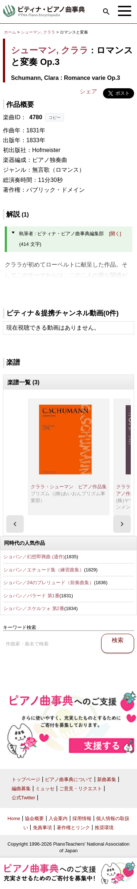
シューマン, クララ (38, 32)
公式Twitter (23, 797)
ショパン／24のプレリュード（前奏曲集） (48, 582)
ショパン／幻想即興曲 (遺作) (34, 556)
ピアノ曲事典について (68, 779)
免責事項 (42, 827)
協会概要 (34, 818)
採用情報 (81, 818)
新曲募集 (106, 779)
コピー (55, 117)
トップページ (26, 779)
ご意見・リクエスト (80, 788)
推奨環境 (104, 827)
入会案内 (58, 818)
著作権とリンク (73, 827)
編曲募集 (21, 788)
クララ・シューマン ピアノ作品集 (69, 486)
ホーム (10, 32)
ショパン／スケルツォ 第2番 (33, 608)
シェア (88, 91)
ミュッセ (44, 788)
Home (14, 818)
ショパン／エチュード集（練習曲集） (43, 569)
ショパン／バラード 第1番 (31, 595)
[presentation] (15, 524)
